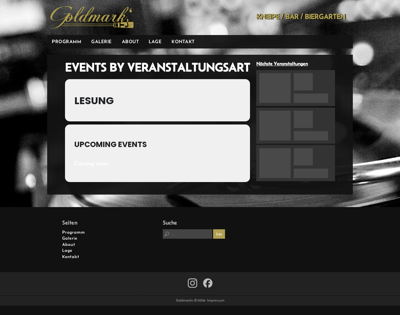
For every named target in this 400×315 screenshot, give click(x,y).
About (130, 41)
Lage (155, 41)
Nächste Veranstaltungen (282, 63)
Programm (66, 41)
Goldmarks (91, 17)
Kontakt (183, 41)
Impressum (215, 300)
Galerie (101, 41)
